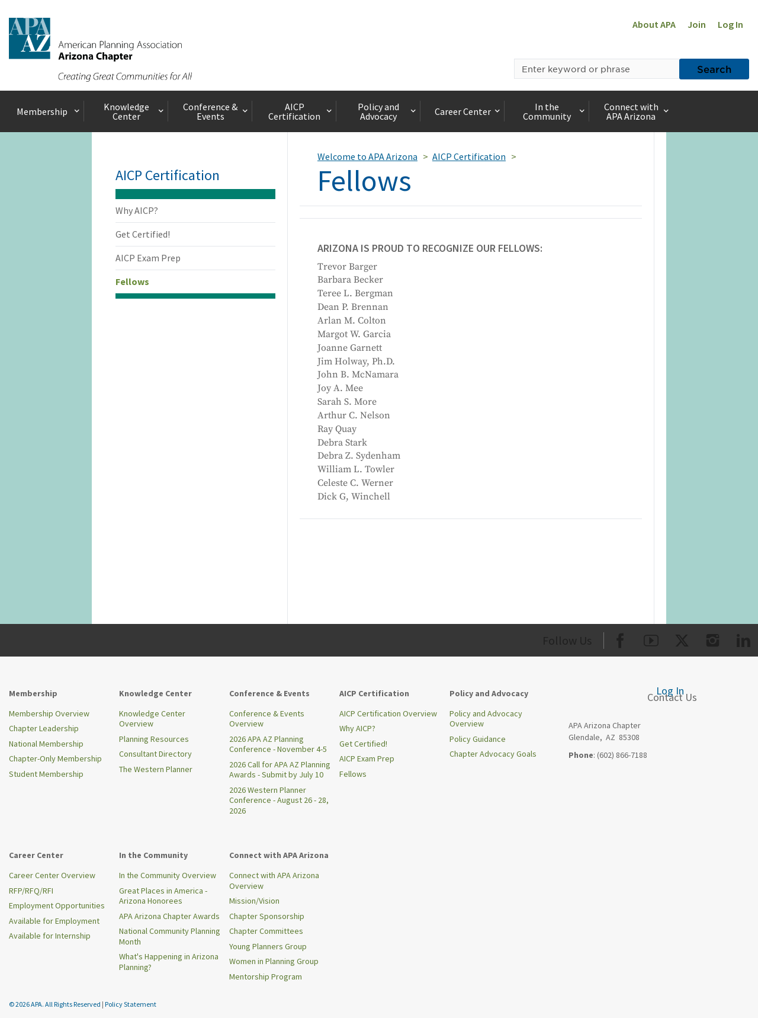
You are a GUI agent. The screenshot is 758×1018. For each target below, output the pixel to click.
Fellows (132, 281)
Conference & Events (216, 111)
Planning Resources (154, 739)
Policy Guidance (477, 739)
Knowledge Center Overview (152, 718)
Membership (49, 111)
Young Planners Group (268, 946)
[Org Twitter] (681, 638)
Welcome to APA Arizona (367, 156)
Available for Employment (54, 920)
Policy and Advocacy (388, 111)
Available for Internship (50, 935)
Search (714, 69)
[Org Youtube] (651, 638)
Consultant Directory (155, 753)
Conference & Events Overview (266, 718)
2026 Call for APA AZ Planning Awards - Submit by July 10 (279, 769)
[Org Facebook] (620, 638)
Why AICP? (136, 210)
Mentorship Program (265, 976)
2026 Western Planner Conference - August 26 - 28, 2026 (279, 800)
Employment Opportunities (57, 905)
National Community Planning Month (169, 936)
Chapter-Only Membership (55, 758)
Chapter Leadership (44, 728)
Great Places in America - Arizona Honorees (163, 896)
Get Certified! (142, 234)
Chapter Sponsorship (266, 916)
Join (697, 24)
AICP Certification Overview (388, 713)
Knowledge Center (135, 111)
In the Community (555, 111)
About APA (654, 24)
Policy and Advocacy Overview (485, 718)
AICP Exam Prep (148, 258)
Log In (730, 24)
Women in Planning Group (274, 961)
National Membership (46, 743)
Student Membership (46, 774)
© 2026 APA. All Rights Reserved (55, 1004)
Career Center (469, 111)
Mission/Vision (254, 900)
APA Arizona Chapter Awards (169, 916)
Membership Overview (49, 713)
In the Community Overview (167, 875)
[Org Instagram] (712, 638)
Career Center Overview (52, 875)
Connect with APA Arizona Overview (274, 880)
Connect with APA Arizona (637, 111)
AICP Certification (301, 111)
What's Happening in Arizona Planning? (169, 961)
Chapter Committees (266, 931)
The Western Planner (155, 769)
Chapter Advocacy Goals (493, 753)
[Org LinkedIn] (743, 638)
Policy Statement (130, 1004)
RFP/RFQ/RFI (31, 890)
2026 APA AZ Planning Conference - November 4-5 (278, 744)
